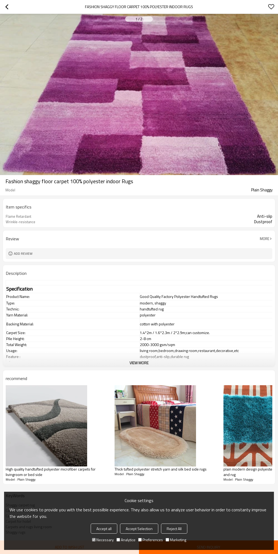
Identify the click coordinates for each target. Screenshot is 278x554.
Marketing (176, 540)
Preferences (150, 540)
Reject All (174, 528)
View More (139, 363)
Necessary (103, 540)
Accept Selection (139, 528)
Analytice (125, 540)
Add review (23, 253)
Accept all (104, 528)
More (264, 238)
